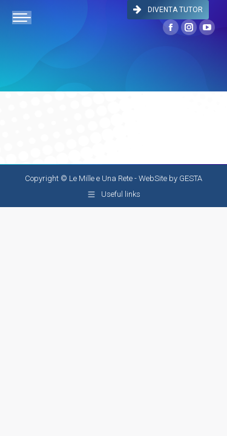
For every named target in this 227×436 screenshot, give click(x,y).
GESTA (190, 178)
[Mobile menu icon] (21, 17)
